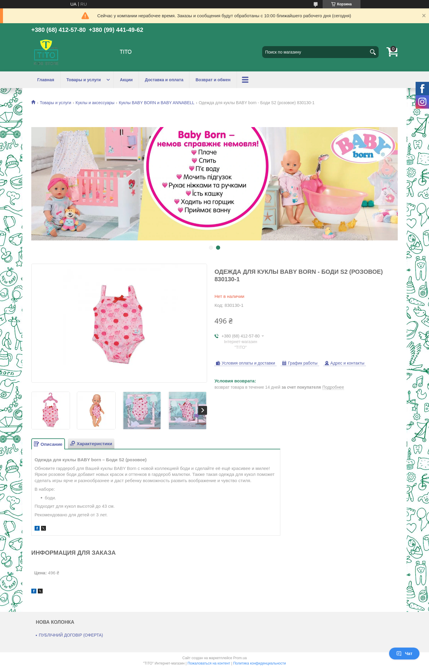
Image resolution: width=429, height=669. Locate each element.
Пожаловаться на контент (208, 663)
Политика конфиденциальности (259, 663)
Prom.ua (240, 658)
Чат (404, 653)
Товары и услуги (83, 79)
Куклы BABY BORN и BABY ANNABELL (157, 102)
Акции (126, 79)
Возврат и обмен (212, 79)
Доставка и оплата (164, 79)
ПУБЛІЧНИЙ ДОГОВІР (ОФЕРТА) (71, 635)
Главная (45, 79)
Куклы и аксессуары (95, 102)
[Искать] (373, 52)
